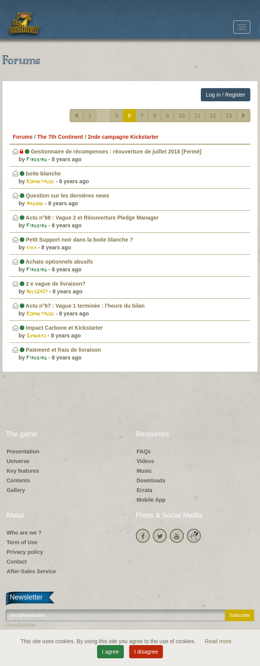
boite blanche (40, 173)
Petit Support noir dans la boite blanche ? (76, 240)
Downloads (151, 480)
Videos (145, 461)
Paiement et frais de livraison (60, 350)
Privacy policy (25, 552)
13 (229, 115)
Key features (23, 471)
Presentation (23, 451)
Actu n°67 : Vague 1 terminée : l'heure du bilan (82, 306)
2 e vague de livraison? (53, 284)
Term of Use (22, 542)
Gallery (16, 490)
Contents (18, 480)
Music (144, 471)
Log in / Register (225, 95)
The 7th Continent (60, 137)
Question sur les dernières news (64, 195)
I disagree (146, 652)
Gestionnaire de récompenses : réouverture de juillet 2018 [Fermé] (111, 151)
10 (182, 115)
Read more (218, 641)
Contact (17, 562)
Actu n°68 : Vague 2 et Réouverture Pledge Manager (89, 218)
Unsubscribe (21, 625)
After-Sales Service (31, 571)
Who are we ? (24, 533)
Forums (22, 137)
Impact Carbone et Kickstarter (61, 328)
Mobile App (151, 500)
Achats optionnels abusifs (56, 262)
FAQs (144, 451)
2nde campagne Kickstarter (123, 137)
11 (197, 115)
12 (213, 115)
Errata (144, 490)
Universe (18, 461)
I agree (110, 652)
